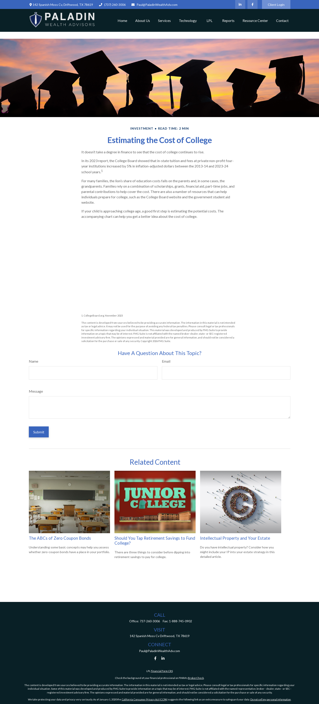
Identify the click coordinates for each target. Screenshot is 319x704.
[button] (122, 20)
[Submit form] (39, 431)
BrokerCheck (196, 677)
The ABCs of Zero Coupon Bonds (60, 538)
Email (166, 361)
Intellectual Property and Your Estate (235, 538)
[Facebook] (252, 4)
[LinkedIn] (240, 4)
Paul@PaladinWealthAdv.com (154, 4)
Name (33, 361)
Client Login (276, 4)
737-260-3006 (150, 621)
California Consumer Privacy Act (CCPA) (144, 699)
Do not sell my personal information (270, 699)
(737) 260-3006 (112, 4)
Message (36, 391)
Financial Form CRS (162, 671)
